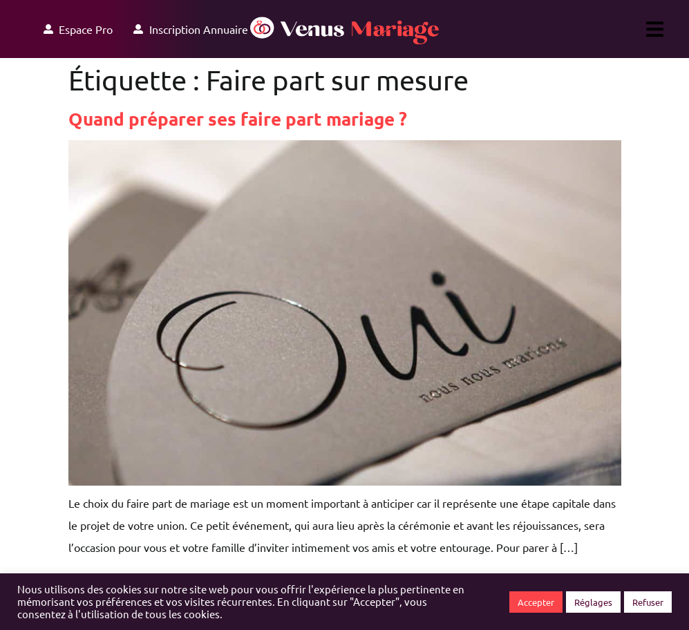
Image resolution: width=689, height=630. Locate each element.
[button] (655, 29)
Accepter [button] (536, 602)
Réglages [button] (593, 602)
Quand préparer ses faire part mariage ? (237, 118)
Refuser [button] (647, 602)
